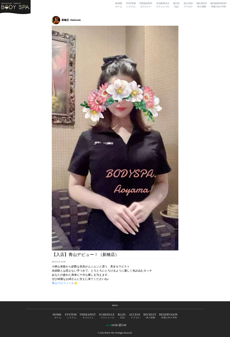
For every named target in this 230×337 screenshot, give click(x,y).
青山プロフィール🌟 (65, 283)
